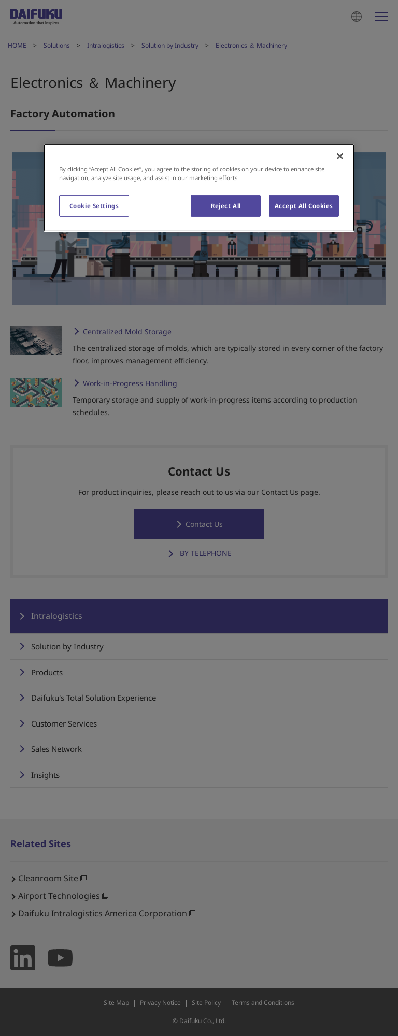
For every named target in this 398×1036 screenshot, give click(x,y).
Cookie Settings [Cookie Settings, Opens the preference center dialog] (94, 206)
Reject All (226, 206)
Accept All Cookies (304, 206)
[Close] (340, 156)
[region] (199, 188)
